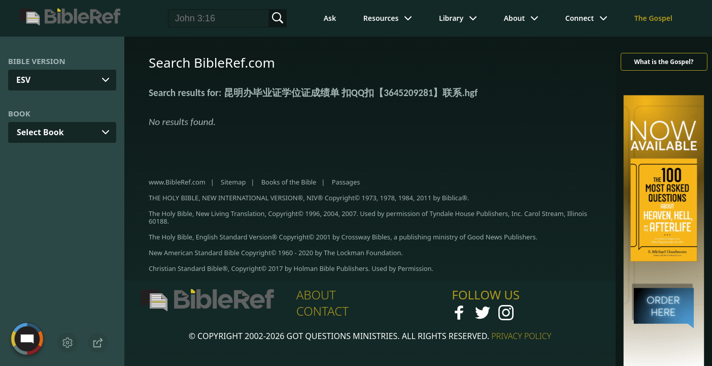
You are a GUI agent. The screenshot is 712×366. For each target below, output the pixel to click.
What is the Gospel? (663, 61)
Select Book (40, 132)
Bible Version (36, 61)
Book (19, 113)
